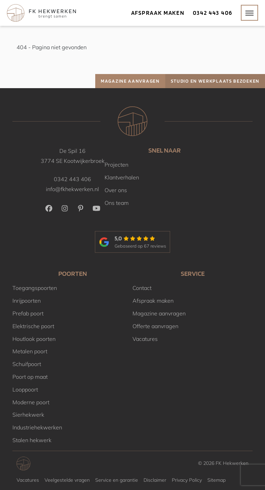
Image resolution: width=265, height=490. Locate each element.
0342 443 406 (213, 12)
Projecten (116, 164)
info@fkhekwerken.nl (72, 189)
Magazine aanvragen (130, 81)
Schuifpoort (26, 364)
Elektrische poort (33, 326)
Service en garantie (116, 480)
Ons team (117, 202)
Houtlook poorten (34, 338)
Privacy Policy (187, 480)
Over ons (116, 190)
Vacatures (145, 338)
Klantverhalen (122, 177)
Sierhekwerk (28, 414)
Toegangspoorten (34, 287)
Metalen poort (29, 351)
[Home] (41, 13)
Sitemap (216, 480)
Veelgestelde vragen (67, 480)
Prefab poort (27, 313)
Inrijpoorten (26, 300)
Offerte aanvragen (155, 326)
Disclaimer (155, 480)
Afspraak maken (158, 12)
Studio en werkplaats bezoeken (215, 81)
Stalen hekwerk (31, 440)
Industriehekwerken (37, 427)
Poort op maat (30, 376)
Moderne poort (30, 402)
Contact (141, 287)
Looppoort (25, 389)
